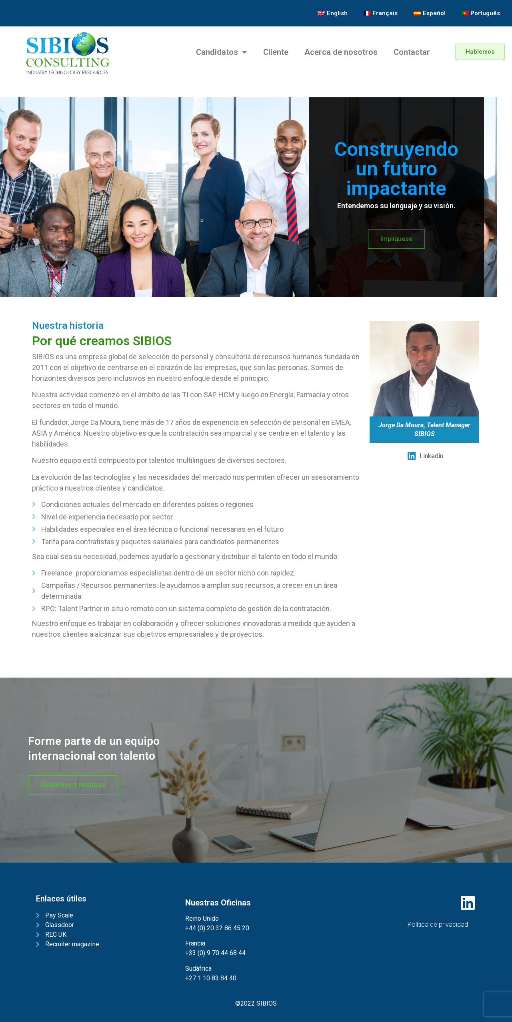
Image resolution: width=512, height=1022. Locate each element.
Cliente (275, 52)
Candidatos (221, 52)
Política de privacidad (438, 924)
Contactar (412, 52)
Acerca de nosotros (341, 52)
